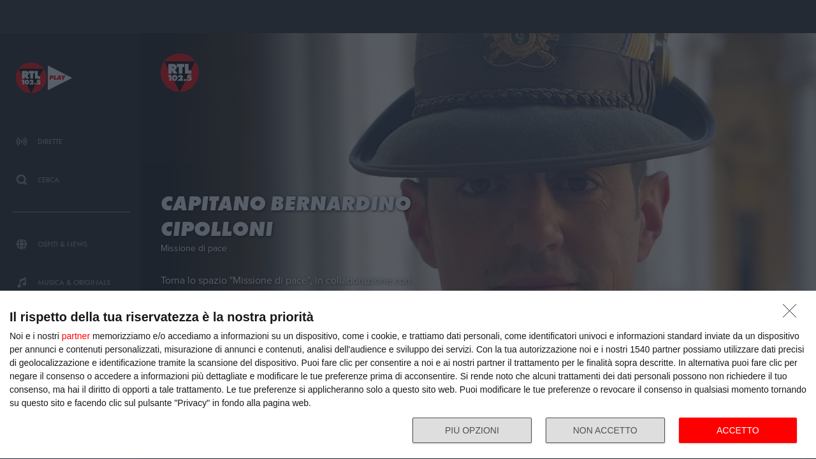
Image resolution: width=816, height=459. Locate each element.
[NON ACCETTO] (793, 314)
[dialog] (408, 375)
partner (76, 336)
